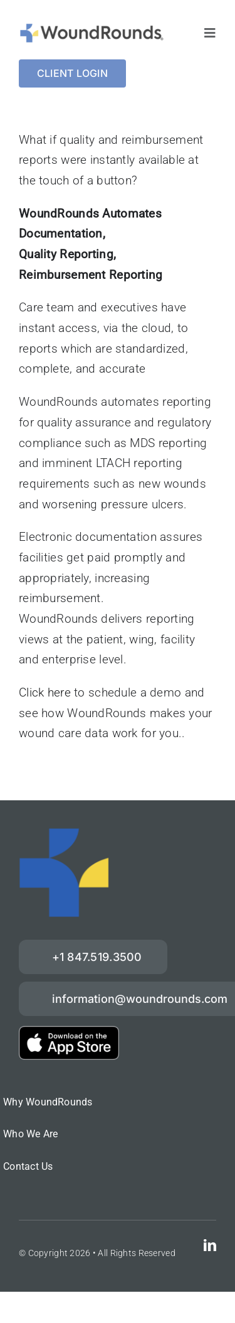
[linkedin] (210, 1245)
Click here (45, 692)
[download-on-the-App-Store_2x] (69, 1032)
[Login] (72, 73)
